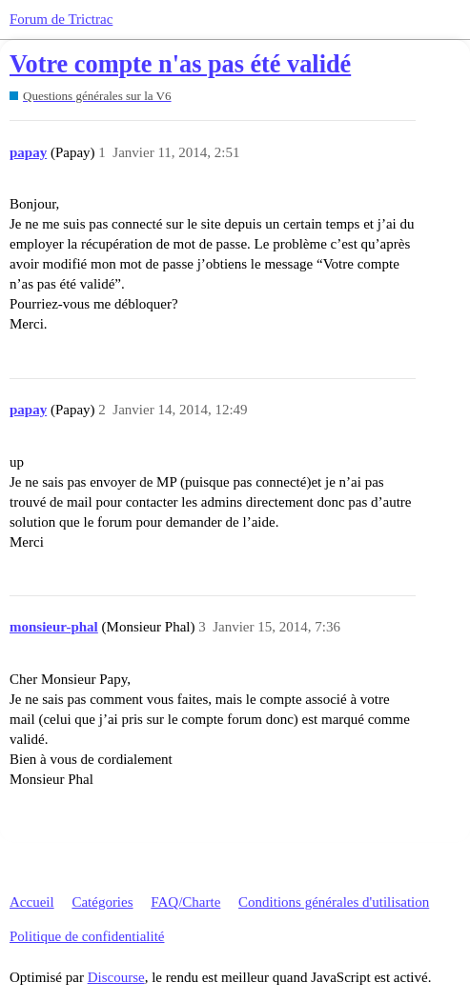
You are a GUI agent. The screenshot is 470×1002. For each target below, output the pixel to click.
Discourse (116, 977)
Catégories (102, 902)
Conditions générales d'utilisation (333, 902)
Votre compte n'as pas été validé (180, 64)
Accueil (32, 902)
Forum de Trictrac (61, 19)
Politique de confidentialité (87, 936)
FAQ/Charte (185, 902)
